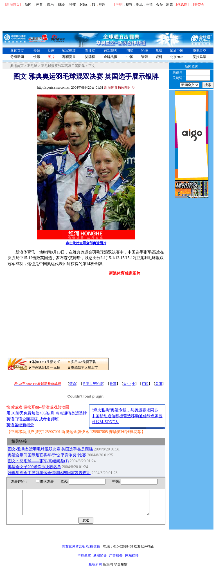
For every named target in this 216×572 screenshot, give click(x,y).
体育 (39, 4)
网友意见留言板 (74, 551)
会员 (159, 4)
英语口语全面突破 (22, 419)
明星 (130, 51)
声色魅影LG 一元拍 (46, 367)
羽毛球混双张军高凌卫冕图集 (63, 66)
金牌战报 (110, 57)
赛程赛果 (69, 57)
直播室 (90, 51)
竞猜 (149, 4)
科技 (72, 4)
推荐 (113, 384)
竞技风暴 (199, 57)
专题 (36, 51)
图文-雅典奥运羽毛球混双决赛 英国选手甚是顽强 (50, 449)
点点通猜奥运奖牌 (71, 413)
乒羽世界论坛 (93, 384)
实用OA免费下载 (83, 362)
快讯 (36, 57)
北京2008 (176, 57)
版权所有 (95, 569)
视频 (129, 4)
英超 (102, 4)
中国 (130, 57)
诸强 (144, 57)
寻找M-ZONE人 (105, 422)
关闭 (158, 384)
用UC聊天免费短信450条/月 (30, 413)
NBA (83, 4)
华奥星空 (199, 51)
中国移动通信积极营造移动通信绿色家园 (127, 416)
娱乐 (50, 4)
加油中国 (176, 51)
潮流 (139, 4)
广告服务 (116, 560)
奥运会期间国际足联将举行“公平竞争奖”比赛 (47, 455)
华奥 (118, 4)
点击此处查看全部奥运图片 (86, 243)
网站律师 (132, 560)
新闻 (28, 4)
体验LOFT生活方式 (46, 362)
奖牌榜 (90, 57)
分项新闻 (17, 57)
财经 (61, 4)
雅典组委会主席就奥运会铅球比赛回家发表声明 (49, 473)
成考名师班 (49, 419)
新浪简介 (100, 560)
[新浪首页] (13, 4)
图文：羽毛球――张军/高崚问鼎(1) (38, 461)
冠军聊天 (110, 51)
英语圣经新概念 (20, 425)
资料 (159, 57)
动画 (51, 51)
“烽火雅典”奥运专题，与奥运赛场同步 (125, 410)
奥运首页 (17, 51)
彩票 (169, 4)
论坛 (144, 51)
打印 (145, 384)
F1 (93, 4)
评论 (72, 384)
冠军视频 (69, 51)
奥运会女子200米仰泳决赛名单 (34, 467)
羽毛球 (32, 66)
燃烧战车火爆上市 (84, 367)
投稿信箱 (93, 551)
